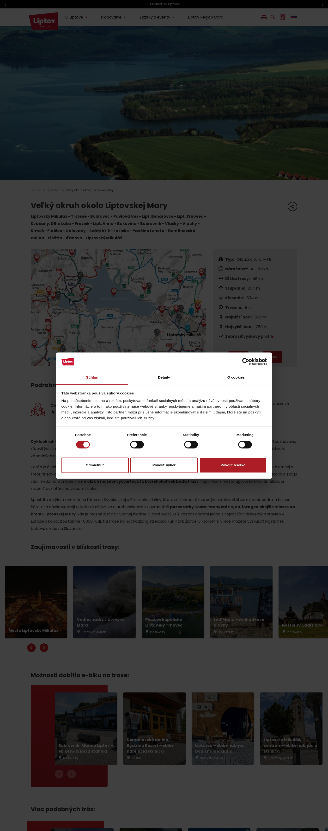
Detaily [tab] (164, 377)
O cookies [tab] (236, 377)
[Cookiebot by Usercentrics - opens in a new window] (246, 361)
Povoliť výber (164, 465)
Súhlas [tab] (92, 377)
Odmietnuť (95, 465)
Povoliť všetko (233, 465)
